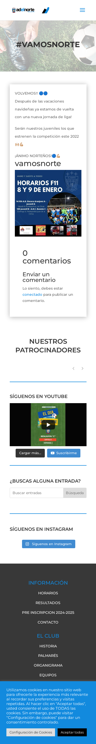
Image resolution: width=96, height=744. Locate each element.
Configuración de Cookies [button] (30, 732)
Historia (48, 646)
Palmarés (48, 655)
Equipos (48, 675)
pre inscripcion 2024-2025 (48, 612)
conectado (32, 294)
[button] (83, 368)
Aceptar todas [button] (72, 732)
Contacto (48, 622)
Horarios (48, 593)
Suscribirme (64, 453)
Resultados (48, 602)
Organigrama (48, 665)
